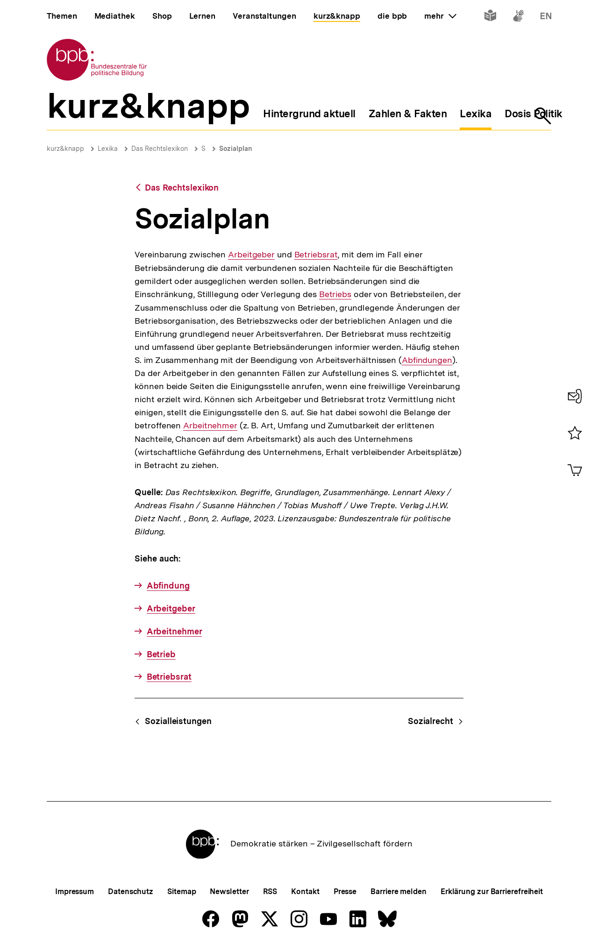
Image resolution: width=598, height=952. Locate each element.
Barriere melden (398, 891)
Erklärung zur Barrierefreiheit (492, 891)
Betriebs (335, 294)
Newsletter (229, 891)
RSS (270, 891)
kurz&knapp (65, 148)
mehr (440, 16)
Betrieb (161, 654)
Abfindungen (427, 360)
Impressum (74, 891)
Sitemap (181, 891)
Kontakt (305, 891)
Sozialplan (235, 148)
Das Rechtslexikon (159, 148)
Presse (345, 891)
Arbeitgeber (251, 254)
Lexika (108, 148)
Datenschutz (130, 891)
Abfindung (168, 585)
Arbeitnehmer (210, 425)
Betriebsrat (316, 254)
